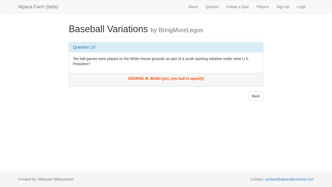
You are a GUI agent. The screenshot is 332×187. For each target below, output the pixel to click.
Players (263, 7)
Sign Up (282, 7)
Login (301, 7)
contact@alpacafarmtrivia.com (289, 179)
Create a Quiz (237, 7)
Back (256, 96)
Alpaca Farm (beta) (38, 6)
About (193, 7)
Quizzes (212, 7)
